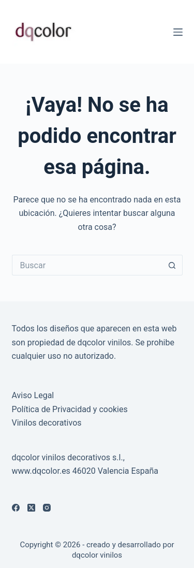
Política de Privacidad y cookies (70, 409)
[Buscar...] (87, 265)
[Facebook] (16, 508)
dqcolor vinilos (97, 555)
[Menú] (178, 32)
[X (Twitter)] (31, 508)
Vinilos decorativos (47, 423)
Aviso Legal (33, 395)
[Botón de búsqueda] (172, 265)
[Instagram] (47, 508)
